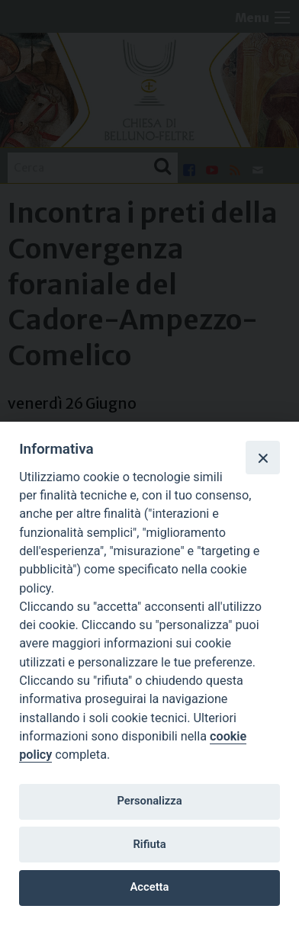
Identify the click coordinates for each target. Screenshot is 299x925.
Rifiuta (149, 844)
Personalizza (149, 801)
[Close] (262, 457)
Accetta (149, 887)
